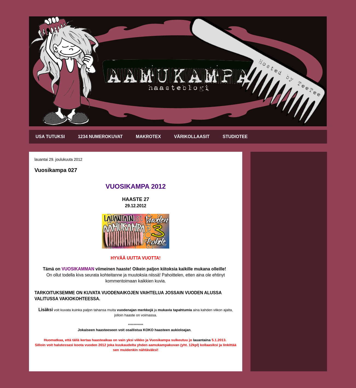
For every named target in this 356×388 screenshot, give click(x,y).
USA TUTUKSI (50, 136)
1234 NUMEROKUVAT (100, 136)
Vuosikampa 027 (55, 170)
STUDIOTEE (235, 136)
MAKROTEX (148, 136)
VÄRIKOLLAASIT (191, 136)
